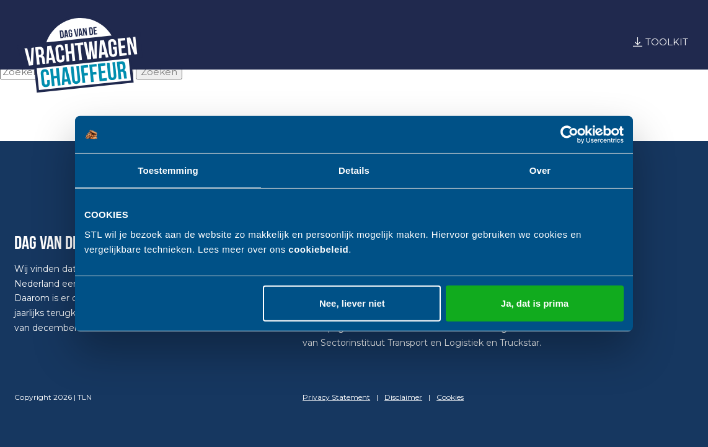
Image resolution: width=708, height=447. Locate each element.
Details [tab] (354, 170)
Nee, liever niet (352, 302)
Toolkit (666, 42)
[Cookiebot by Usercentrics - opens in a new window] (569, 134)
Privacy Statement (336, 397)
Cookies (450, 397)
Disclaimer (403, 397)
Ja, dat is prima (535, 302)
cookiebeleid (318, 248)
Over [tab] (540, 170)
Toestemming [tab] (168, 170)
